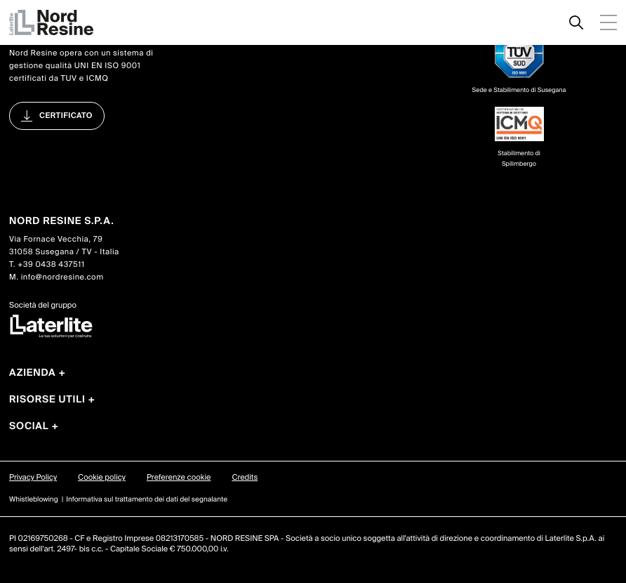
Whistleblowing (33, 499)
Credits (245, 478)
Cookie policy (102, 478)
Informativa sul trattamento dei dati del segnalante (146, 499)
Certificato (66, 116)
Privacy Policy (33, 478)
